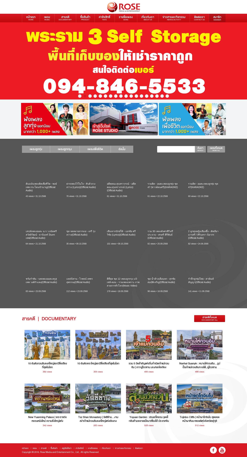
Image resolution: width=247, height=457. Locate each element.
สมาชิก (217, 18)
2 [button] (85, 96)
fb (213, 450)
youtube (222, 450)
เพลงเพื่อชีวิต (99, 149)
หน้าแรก (31, 18)
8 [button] (115, 96)
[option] (123, 60)
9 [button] (121, 96)
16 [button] (157, 96)
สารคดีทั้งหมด (209, 318)
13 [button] (141, 96)
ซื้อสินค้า (85, 18)
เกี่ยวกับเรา (147, 18)
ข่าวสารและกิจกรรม (174, 18)
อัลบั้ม (128, 149)
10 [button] (126, 96)
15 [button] (152, 96)
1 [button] (79, 96)
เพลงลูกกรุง (67, 149)
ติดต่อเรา (199, 18)
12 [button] (136, 96)
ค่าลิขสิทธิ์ (104, 18)
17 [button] (162, 96)
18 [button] (167, 96)
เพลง (47, 18)
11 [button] (131, 96)
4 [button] (95, 96)
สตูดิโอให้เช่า (67, 448)
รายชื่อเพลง (126, 18)
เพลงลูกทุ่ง (37, 149)
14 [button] (146, 96)
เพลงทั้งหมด (216, 149)
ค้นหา (200, 149)
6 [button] (105, 96)
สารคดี (65, 18)
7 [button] (110, 96)
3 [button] (90, 96)
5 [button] (100, 96)
